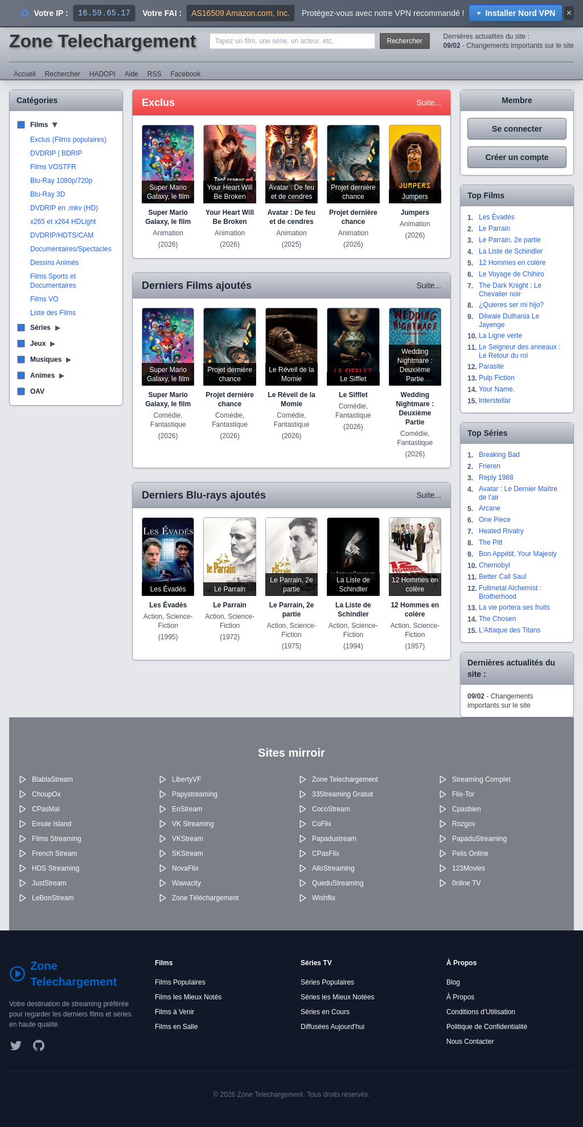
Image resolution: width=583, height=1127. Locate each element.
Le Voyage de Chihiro (511, 274)
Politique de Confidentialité (486, 1027)
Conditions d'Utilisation (480, 1012)
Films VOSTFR (53, 167)
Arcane (489, 508)
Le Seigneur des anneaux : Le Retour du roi (519, 351)
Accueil (25, 74)
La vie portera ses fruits (514, 607)
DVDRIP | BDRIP (56, 153)
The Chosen (497, 619)
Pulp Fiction (497, 378)
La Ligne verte (500, 336)
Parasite (491, 366)
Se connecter (517, 128)
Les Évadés (497, 217)
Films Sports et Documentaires (53, 280)
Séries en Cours (325, 1012)
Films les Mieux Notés (188, 997)
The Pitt (490, 542)
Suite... (428, 102)
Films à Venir (174, 1012)
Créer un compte (516, 157)
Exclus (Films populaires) (68, 140)
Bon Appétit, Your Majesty (518, 554)
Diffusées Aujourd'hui (332, 1027)
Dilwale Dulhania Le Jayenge (509, 320)
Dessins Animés (54, 263)
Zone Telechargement (102, 41)
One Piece (495, 520)
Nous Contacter (470, 1042)
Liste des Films (53, 313)
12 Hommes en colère (512, 263)
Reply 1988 (496, 477)
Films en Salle (176, 1027)
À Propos (460, 997)
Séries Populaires (327, 982)
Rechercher (404, 41)
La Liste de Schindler (511, 251)
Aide (131, 74)
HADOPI (102, 74)
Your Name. (497, 389)
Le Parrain (494, 228)
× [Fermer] (569, 13)
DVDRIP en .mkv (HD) (64, 208)
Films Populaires (180, 982)
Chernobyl (494, 565)
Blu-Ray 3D (47, 194)
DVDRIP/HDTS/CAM (61, 235)
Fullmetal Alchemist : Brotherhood (510, 592)
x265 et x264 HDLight (63, 222)
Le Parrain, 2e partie (510, 240)
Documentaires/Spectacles (71, 249)
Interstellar (495, 401)
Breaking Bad (499, 455)
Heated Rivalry (501, 531)
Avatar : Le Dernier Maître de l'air (518, 493)
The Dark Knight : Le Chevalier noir (510, 289)
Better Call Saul (502, 577)
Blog (453, 982)
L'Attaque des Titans (509, 630)
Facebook (185, 74)
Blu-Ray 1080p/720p (61, 181)
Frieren (489, 466)
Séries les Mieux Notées (337, 997)
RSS (154, 74)
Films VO (44, 299)
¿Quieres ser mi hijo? (511, 305)
